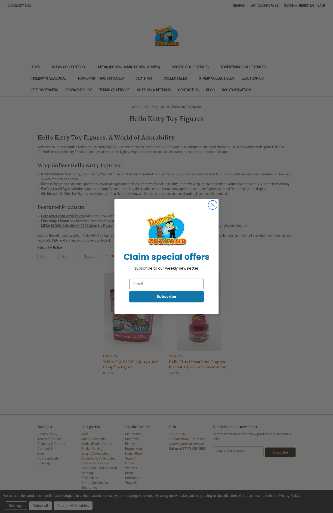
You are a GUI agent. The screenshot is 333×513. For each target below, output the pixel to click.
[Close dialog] (213, 205)
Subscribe (166, 296)
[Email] (166, 284)
